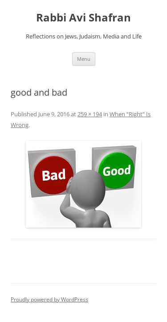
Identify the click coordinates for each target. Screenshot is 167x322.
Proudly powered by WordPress (49, 299)
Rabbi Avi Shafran (83, 18)
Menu (83, 58)
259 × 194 (89, 114)
